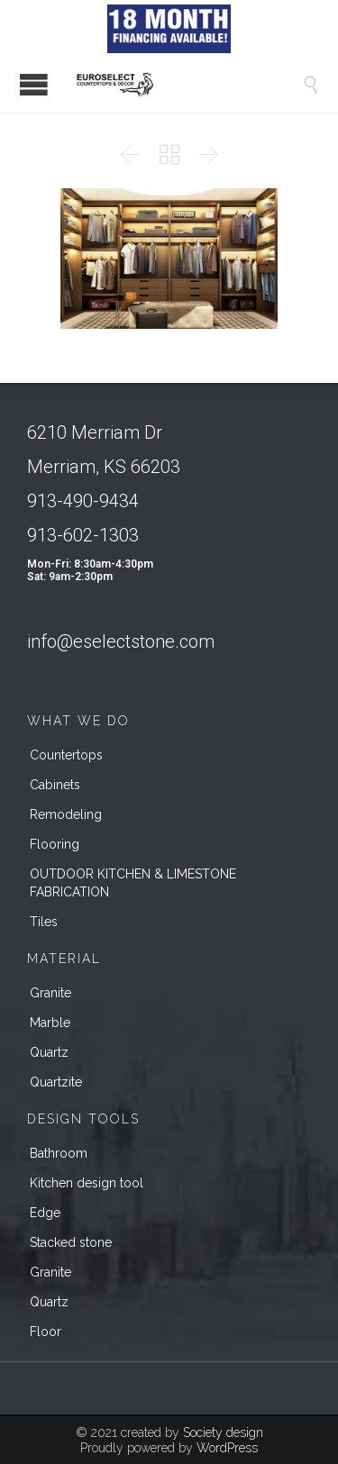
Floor (45, 1331)
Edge (45, 1212)
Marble (50, 1022)
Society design (223, 1432)
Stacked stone (71, 1242)
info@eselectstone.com (121, 641)
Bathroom (58, 1153)
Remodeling (66, 814)
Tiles (44, 921)
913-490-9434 (83, 501)
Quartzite (56, 1082)
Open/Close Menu (34, 84)
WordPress (227, 1448)
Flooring (54, 844)
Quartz (49, 1052)
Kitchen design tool (86, 1183)
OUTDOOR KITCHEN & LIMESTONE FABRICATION (133, 883)
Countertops (66, 755)
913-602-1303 (83, 535)
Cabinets (55, 784)
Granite (50, 993)
